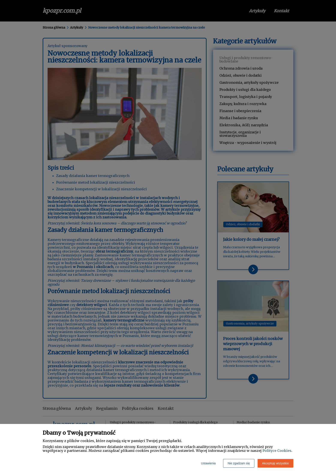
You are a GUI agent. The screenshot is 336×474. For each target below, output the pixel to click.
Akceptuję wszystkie (275, 463)
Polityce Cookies (276, 450)
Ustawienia (208, 463)
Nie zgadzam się (239, 463)
